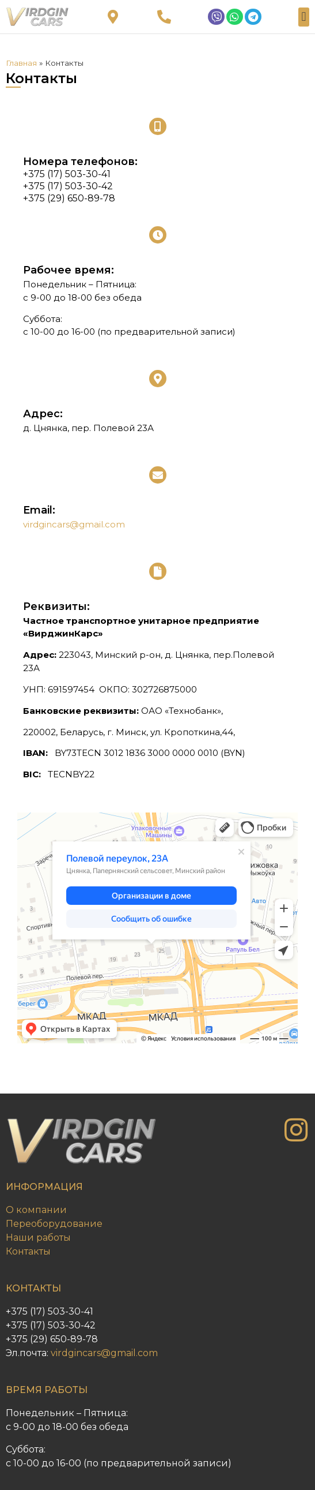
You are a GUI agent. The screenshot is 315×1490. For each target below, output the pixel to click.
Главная (21, 63)
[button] (303, 17)
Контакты (28, 1251)
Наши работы (38, 1237)
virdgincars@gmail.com (74, 524)
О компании (36, 1209)
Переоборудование (54, 1223)
